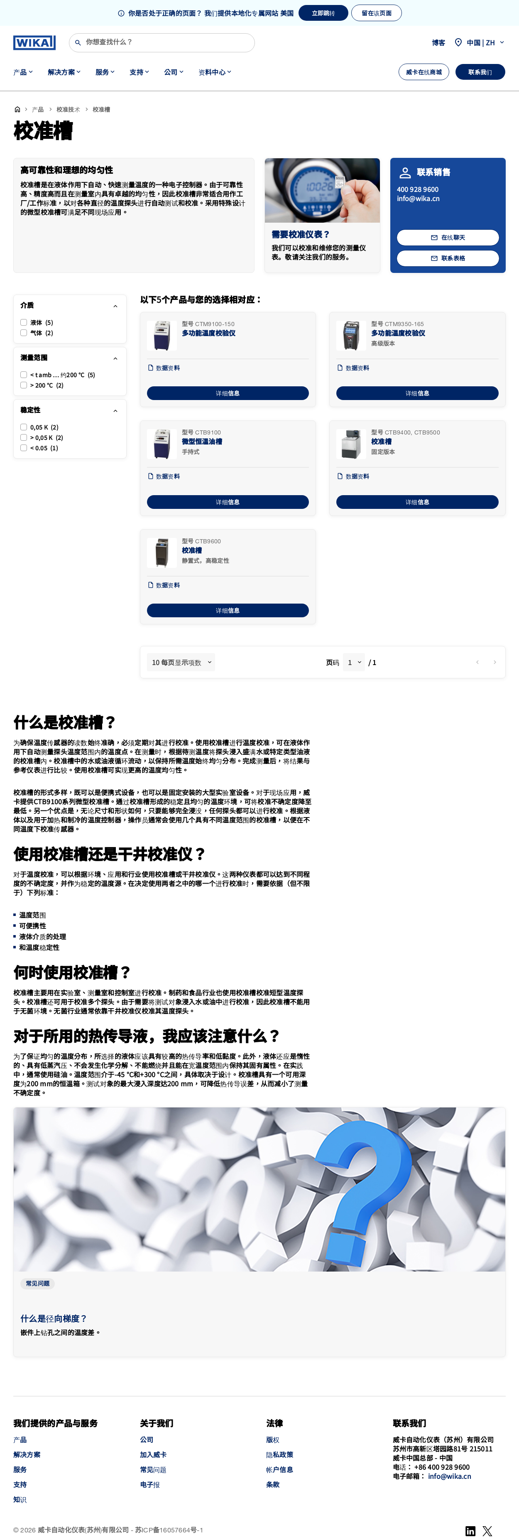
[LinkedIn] (470, 1531)
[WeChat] (487, 1531)
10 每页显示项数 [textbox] (177, 662)
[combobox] (181, 662)
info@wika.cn (418, 198)
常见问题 (37, 1283)
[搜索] (162, 43)
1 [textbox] (350, 662)
